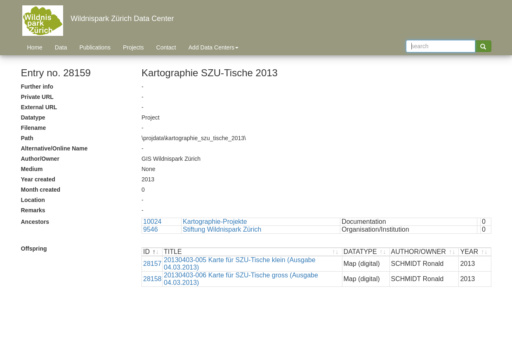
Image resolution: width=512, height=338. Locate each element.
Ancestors (35, 221)
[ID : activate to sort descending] (152, 252)
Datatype (33, 117)
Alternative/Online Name (54, 148)
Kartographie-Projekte (215, 221)
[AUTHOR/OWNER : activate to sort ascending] (424, 252)
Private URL (37, 97)
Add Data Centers (213, 47)
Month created (41, 189)
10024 (152, 221)
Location (33, 200)
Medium (32, 169)
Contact (166, 47)
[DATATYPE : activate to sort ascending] (366, 252)
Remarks (33, 210)
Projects (133, 47)
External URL (39, 107)
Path (27, 138)
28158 (152, 278)
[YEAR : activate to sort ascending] (475, 252)
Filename (33, 127)
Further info (37, 86)
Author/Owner (40, 158)
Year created (38, 179)
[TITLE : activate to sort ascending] (252, 252)
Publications (95, 47)
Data (61, 47)
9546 (150, 229)
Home (34, 47)
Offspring (34, 248)
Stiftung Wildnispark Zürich (222, 229)
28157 (152, 263)
